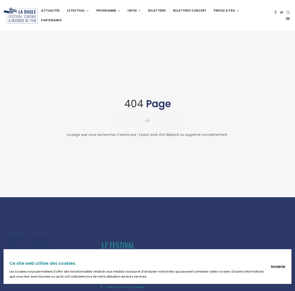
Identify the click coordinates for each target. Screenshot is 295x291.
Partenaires (51, 20)
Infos (134, 11)
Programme (108, 11)
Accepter (278, 266)
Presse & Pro (226, 11)
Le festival (78, 11)
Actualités (50, 11)
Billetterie (157, 11)
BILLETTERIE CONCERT (190, 11)
